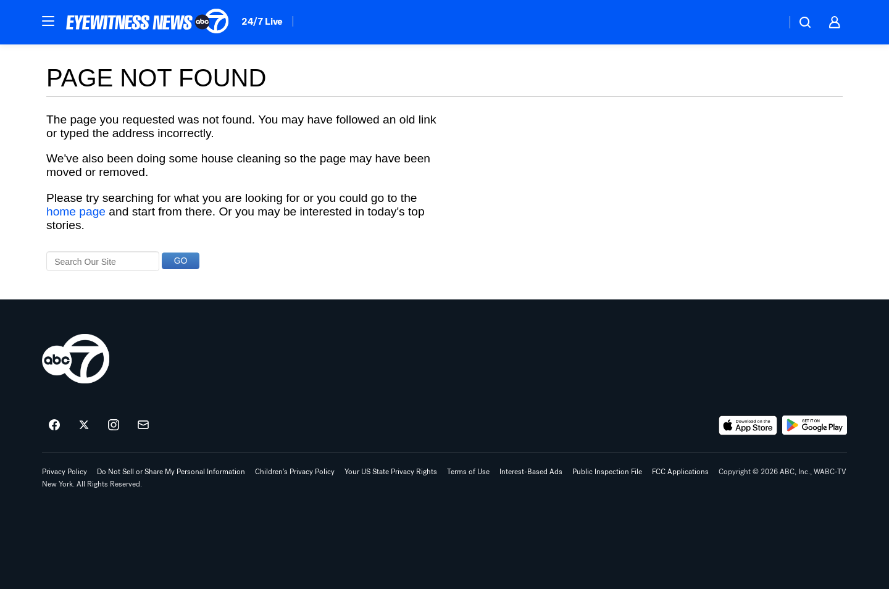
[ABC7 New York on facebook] (54, 425)
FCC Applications (680, 471)
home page (76, 211)
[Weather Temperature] (767, 22)
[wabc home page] (75, 358)
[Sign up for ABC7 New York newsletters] (143, 425)
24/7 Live (262, 21)
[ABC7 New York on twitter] (84, 425)
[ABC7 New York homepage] (147, 22)
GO (181, 260)
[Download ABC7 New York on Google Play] (814, 425)
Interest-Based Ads (530, 471)
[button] (48, 21)
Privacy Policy (64, 471)
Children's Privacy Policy (295, 471)
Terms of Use (468, 471)
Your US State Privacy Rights (390, 471)
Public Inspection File (607, 471)
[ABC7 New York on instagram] (113, 425)
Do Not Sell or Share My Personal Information (171, 471)
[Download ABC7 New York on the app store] (748, 425)
